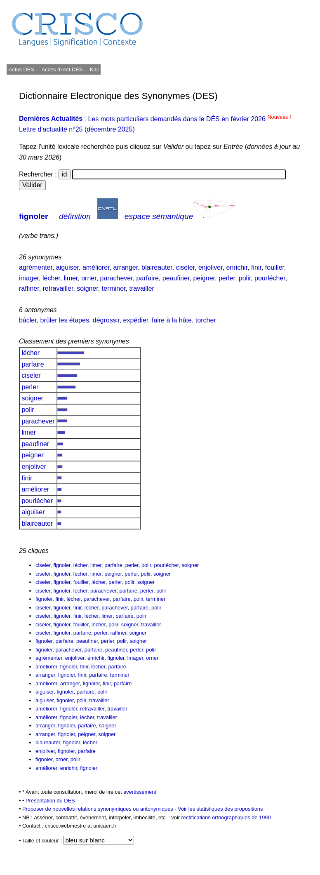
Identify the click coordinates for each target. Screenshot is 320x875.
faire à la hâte (172, 320)
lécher (51, 278)
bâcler (28, 320)
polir (245, 278)
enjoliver (210, 267)
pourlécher (269, 278)
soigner (87, 288)
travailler (141, 288)
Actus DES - (23, 69)
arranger (125, 267)
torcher (205, 320)
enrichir (237, 267)
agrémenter (35, 267)
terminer (114, 288)
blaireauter (156, 267)
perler (227, 278)
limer (71, 278)
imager (29, 278)
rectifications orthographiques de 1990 (226, 817)
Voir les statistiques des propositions (220, 809)
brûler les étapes (64, 320)
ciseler (185, 267)
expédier (135, 320)
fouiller (274, 267)
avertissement (139, 792)
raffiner (29, 288)
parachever (116, 278)
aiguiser (67, 267)
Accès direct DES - (64, 69)
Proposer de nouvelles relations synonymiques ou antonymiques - (100, 809)
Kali (94, 69)
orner (88, 278)
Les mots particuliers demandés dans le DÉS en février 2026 (190, 118)
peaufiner (176, 278)
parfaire (147, 278)
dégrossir (106, 320)
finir (256, 267)
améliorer (96, 267)
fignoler (33, 216)
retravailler (58, 288)
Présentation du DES (50, 800)
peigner (204, 278)
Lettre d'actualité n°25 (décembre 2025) (77, 129)
